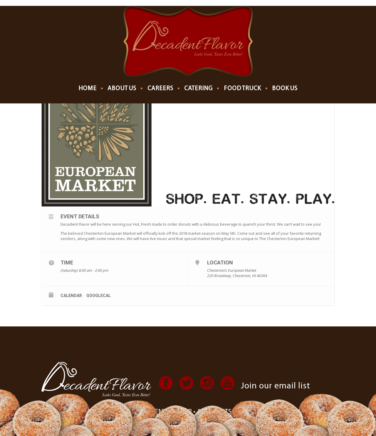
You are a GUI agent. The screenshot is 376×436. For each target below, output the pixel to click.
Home (87, 88)
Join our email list (275, 386)
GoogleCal (98, 295)
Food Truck (242, 88)
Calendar (71, 295)
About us (122, 88)
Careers (160, 88)
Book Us (285, 88)
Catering (198, 88)
